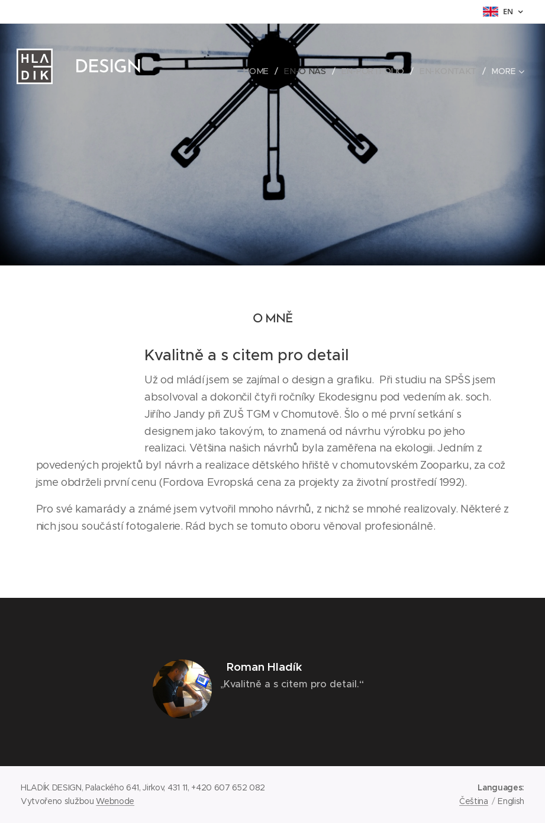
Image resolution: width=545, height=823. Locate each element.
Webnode (115, 801)
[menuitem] (261, 71)
